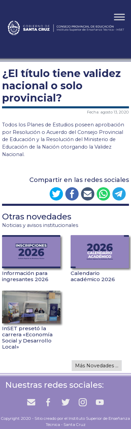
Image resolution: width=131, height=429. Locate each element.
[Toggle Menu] (119, 17)
